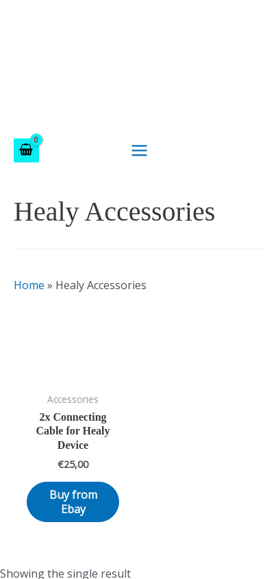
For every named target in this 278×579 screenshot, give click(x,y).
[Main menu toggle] (138, 150)
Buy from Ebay (73, 502)
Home (29, 285)
